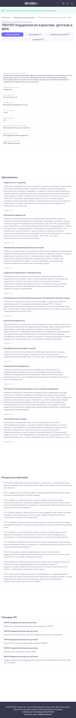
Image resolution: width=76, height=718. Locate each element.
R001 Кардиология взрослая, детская (16, 128)
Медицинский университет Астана (15, 105)
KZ (67, 3)
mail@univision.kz (45, 714)
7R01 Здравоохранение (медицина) (15, 135)
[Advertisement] (38, 57)
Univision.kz (6, 17)
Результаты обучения (59, 34)
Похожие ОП (38, 39)
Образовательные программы (24, 17)
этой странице (50, 11)
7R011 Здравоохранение (11, 143)
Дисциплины (34, 34)
